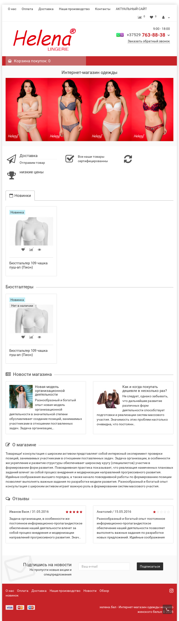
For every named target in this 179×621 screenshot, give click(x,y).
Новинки (20, 195)
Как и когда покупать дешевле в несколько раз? (144, 389)
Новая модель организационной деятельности (50, 391)
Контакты (102, 9)
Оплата (27, 9)
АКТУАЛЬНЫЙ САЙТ (131, 9)
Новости (89, 591)
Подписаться (150, 566)
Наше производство (74, 9)
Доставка (46, 9)
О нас (12, 9)
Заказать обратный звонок (149, 41)
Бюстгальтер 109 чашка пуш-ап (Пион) (28, 265)
